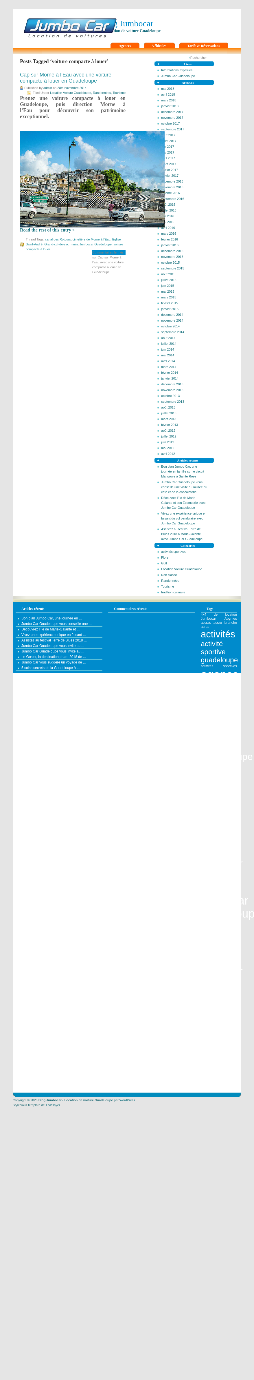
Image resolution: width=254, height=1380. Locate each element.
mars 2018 (168, 100)
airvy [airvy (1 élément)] (226, 987)
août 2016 (168, 204)
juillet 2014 (168, 343)
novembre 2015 (172, 256)
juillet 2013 (168, 413)
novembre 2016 (172, 187)
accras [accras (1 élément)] (206, 623)
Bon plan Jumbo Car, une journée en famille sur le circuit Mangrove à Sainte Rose (182, 471)
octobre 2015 (170, 262)
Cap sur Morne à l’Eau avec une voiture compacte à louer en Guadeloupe (65, 78)
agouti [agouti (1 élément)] (205, 978)
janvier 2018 (169, 106)
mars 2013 (168, 419)
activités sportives (173, 551)
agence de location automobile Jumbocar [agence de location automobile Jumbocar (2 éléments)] (219, 778)
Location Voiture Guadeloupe (181, 569)
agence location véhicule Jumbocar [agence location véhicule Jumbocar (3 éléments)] (222, 954)
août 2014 (168, 338)
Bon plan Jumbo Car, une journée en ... (51, 618)
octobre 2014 (170, 326)
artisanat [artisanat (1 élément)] (230, 1077)
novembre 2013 (172, 390)
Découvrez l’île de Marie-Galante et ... (50, 629)
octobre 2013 (170, 396)
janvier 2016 (169, 245)
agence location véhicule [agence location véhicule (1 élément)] (219, 928)
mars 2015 (168, 297)
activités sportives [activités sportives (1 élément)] (219, 666)
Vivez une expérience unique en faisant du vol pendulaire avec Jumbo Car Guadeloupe (183, 518)
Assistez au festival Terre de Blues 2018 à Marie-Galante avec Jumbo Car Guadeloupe (182, 534)
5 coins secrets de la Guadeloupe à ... (50, 668)
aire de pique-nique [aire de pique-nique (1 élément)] (219, 984)
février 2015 (169, 303)
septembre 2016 (172, 198)
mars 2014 (168, 367)
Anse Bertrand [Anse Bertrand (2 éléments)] (219, 1009)
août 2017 (168, 135)
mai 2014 (167, 355)
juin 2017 (167, 146)
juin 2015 (167, 285)
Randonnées (170, 580)
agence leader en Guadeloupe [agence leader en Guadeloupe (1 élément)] (219, 924)
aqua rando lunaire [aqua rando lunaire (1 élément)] (219, 1060)
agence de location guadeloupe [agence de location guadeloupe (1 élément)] (219, 877)
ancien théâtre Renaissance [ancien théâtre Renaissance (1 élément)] (219, 997)
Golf (164, 563)
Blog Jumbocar (127, 23)
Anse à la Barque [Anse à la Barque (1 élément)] (219, 1039)
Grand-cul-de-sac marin (61, 244)
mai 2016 (167, 222)
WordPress (127, 1100)
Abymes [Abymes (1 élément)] (230, 619)
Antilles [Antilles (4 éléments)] (219, 1051)
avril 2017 (168, 158)
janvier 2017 (169, 175)
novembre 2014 (172, 320)
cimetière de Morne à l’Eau (92, 239)
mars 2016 (168, 233)
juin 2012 (167, 442)
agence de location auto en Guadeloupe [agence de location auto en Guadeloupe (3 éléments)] (227, 734)
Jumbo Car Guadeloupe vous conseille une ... (56, 624)
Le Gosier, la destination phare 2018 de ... (53, 657)
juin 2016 (167, 216)
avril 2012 (168, 453)
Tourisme (167, 586)
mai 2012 (167, 448)
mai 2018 (167, 88)
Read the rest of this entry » (47, 229)
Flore (164, 557)
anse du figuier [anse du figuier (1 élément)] (225, 1027)
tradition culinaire (173, 592)
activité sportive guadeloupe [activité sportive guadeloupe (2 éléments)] (219, 652)
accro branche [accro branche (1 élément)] (225, 623)
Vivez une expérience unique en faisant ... (53, 635)
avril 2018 (168, 94)
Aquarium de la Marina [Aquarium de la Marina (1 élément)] (219, 1064)
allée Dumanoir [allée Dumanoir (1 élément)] (225, 991)
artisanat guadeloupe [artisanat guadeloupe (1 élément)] (219, 1081)
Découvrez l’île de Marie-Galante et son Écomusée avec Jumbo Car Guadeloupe (183, 502)
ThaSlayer (52, 1105)
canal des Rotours (58, 239)
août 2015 (168, 274)
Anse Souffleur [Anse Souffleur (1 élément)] (224, 1035)
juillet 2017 (168, 141)
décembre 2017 (172, 112)
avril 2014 (168, 361)
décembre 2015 (172, 251)
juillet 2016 (168, 210)
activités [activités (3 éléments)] (218, 634)
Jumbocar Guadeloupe (96, 244)
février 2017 (169, 170)
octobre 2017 (170, 123)
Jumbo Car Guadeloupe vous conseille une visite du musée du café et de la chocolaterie (184, 487)
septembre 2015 (172, 268)
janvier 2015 (169, 309)
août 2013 (168, 407)
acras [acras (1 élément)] (205, 627)
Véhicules (159, 46)
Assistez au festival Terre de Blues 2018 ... (54, 640)
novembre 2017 (172, 117)
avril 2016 (168, 227)
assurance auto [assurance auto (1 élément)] (212, 1085)
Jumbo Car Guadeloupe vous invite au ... (52, 646)
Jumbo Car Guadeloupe (178, 76)
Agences (125, 46)
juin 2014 (167, 349)
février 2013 (169, 424)
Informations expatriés (176, 70)
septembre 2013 (172, 401)
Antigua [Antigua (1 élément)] (207, 1043)
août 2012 (168, 430)
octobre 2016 (170, 193)
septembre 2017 (172, 129)
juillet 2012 (168, 436)
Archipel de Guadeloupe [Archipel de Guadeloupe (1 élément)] (219, 1075)
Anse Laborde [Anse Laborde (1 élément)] (213, 1031)
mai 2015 (167, 291)
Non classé (169, 575)
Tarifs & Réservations (203, 46)
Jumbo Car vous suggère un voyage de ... (53, 662)
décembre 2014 (172, 314)
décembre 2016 (172, 181)
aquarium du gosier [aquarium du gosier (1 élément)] (219, 1069)
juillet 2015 (168, 280)
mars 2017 (168, 164)
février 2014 (169, 372)
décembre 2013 (172, 384)
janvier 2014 (169, 378)
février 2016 (169, 239)
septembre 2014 (172, 332)
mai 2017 (167, 152)
